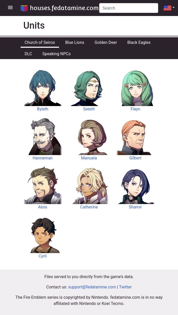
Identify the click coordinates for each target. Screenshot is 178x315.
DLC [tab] (28, 53)
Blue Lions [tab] (74, 42)
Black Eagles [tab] (138, 42)
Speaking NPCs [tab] (57, 53)
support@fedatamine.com (92, 287)
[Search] (128, 8)
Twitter (125, 287)
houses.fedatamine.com (60, 8)
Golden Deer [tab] (106, 42)
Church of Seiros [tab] (40, 42)
